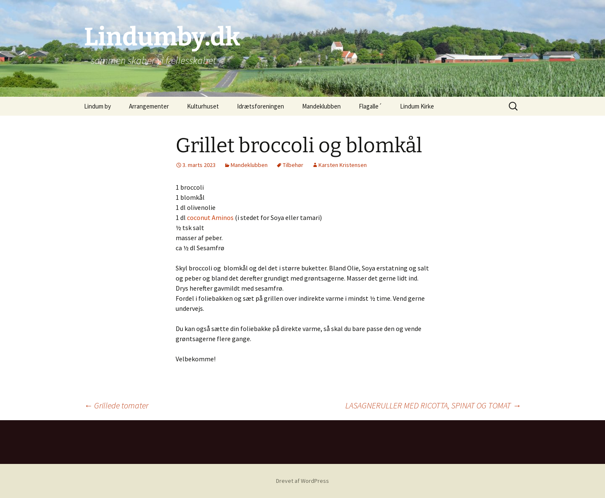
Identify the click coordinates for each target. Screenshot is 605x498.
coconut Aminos (210, 217)
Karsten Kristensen (342, 165)
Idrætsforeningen (260, 106)
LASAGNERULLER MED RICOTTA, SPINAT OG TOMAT (433, 405)
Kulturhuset (203, 106)
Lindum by (97, 106)
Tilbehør (293, 165)
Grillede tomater (116, 405)
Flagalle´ (370, 106)
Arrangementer (149, 106)
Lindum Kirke (417, 106)
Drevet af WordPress (302, 481)
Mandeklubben (321, 106)
